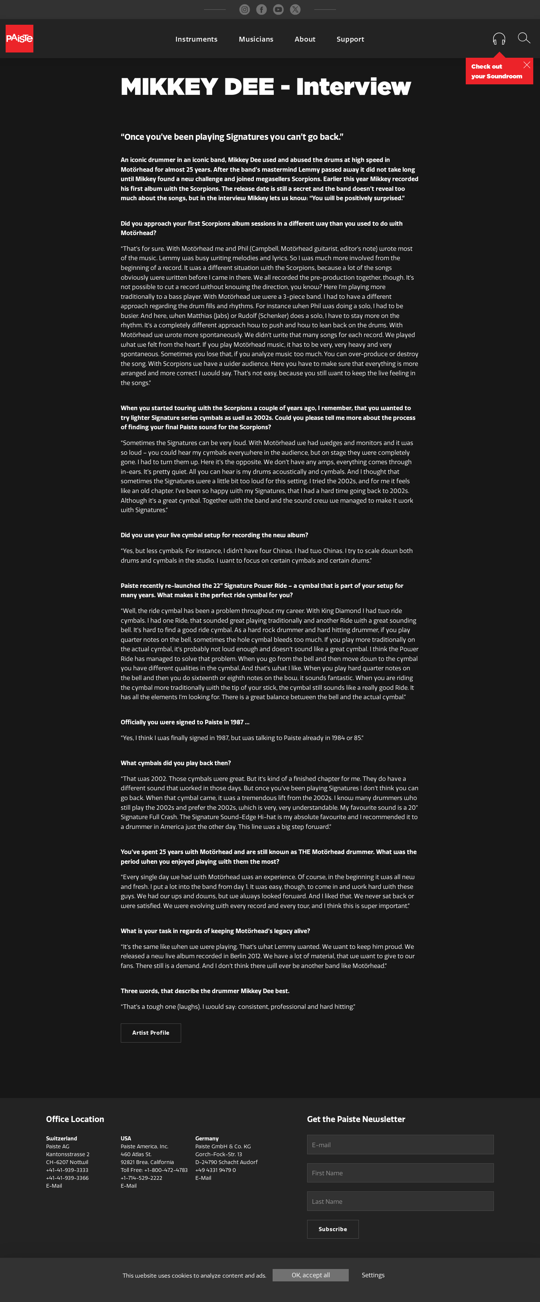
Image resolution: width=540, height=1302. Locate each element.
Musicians (256, 39)
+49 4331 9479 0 (215, 1170)
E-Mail (54, 1186)
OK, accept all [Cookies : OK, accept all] (311, 1275)
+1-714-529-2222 (141, 1178)
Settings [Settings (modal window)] (373, 1275)
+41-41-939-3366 (67, 1178)
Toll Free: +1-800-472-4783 (154, 1170)
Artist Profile (151, 1032)
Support (350, 39)
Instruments (197, 39)
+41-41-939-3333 (67, 1170)
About (305, 39)
